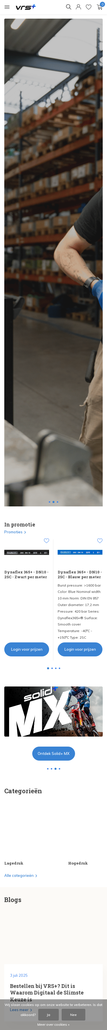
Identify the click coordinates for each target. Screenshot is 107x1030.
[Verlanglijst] (89, 7)
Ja (48, 1015)
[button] (49, 502)
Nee (73, 1015)
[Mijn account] (78, 7)
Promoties (15, 532)
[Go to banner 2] (53, 723)
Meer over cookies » (53, 1024)
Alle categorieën (21, 875)
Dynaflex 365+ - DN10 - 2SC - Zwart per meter (26, 574)
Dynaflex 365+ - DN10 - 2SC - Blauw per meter (80, 574)
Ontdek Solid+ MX (54, 753)
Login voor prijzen (27, 649)
